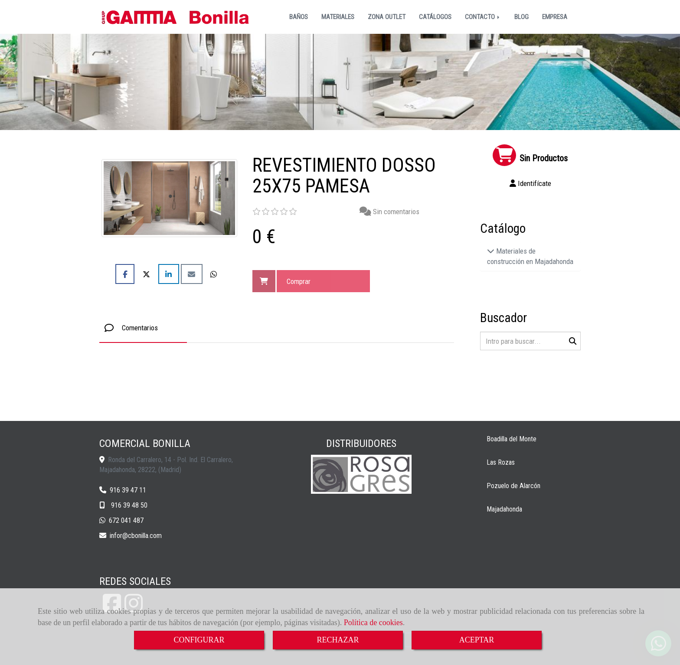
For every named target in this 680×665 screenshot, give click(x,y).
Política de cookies (373, 622)
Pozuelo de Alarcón (513, 486)
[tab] (143, 328)
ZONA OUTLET (386, 17)
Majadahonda (504, 509)
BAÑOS (298, 17)
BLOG (521, 17)
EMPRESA (554, 17)
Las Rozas (501, 462)
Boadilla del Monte (511, 439)
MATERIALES (337, 17)
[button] (530, 183)
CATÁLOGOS (435, 17)
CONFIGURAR (198, 640)
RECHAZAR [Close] (338, 640)
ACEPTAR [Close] (476, 640)
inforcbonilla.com (136, 535)
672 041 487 (126, 520)
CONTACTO (483, 17)
